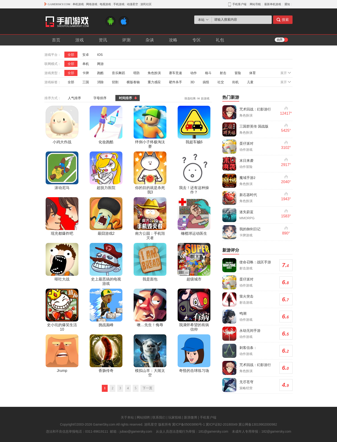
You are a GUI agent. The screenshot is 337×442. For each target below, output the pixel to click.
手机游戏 (119, 4)
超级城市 (194, 262)
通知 (287, 4)
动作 (193, 73)
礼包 (220, 40)
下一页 (147, 388)
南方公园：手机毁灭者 (150, 218)
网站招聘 (143, 417)
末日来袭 (246, 160)
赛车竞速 (175, 73)
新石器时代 (248, 195)
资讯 (103, 40)
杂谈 (150, 40)
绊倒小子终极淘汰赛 (150, 127)
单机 (85, 64)
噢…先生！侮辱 (150, 308)
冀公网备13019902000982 (257, 424)
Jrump (62, 353)
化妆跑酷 (106, 125)
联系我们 (158, 417)
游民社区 (146, 4)
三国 (85, 82)
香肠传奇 (106, 353)
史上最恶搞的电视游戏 (106, 264)
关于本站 (127, 417)
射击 (223, 73)
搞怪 (206, 82)
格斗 (208, 73)
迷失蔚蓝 (246, 212)
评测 (126, 40)
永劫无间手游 (249, 330)
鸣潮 (242, 313)
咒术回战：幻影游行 (255, 109)
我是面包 (150, 262)
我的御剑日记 (249, 229)
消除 (100, 82)
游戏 (79, 40)
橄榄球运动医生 (194, 216)
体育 (252, 73)
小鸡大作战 (62, 125)
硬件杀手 (175, 82)
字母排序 (99, 98)
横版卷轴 (133, 82)
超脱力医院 (106, 170)
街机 (235, 82)
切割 (115, 82)
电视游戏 (105, 4)
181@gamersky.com (213, 431)
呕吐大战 (62, 262)
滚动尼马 (62, 170)
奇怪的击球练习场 (194, 353)
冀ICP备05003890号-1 (188, 424)
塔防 (136, 73)
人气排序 (74, 98)
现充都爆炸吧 (62, 216)
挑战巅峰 (106, 308)
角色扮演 (154, 73)
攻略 (173, 40)
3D (192, 82)
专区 (196, 40)
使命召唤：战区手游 (255, 262)
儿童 (250, 82)
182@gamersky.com (276, 431)
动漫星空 (132, 4)
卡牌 (85, 73)
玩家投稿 (174, 417)
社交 (220, 82)
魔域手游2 (247, 178)
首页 (56, 40)
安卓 (85, 55)
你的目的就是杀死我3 (150, 172)
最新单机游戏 (272, 4)
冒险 (237, 73)
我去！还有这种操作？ (194, 172)
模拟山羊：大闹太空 (150, 355)
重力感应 (154, 82)
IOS (100, 55)
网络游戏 (91, 4)
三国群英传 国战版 (253, 126)
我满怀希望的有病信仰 (194, 310)
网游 (100, 64)
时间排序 (125, 98)
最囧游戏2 (106, 216)
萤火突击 (246, 296)
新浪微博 (190, 417)
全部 (71, 55)
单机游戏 (78, 4)
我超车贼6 (194, 125)
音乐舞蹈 (118, 73)
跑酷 (100, 73)
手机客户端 (208, 417)
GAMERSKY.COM (59, 4)
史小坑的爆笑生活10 (62, 310)
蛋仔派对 (246, 143)
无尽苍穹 (246, 382)
